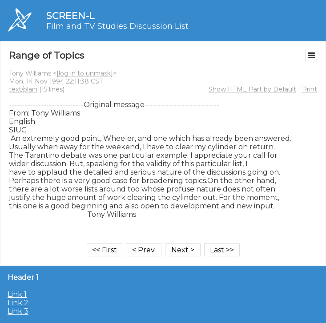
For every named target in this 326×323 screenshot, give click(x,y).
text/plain (23, 89)
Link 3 (18, 311)
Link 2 (18, 303)
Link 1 (17, 294)
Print (309, 89)
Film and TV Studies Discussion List (117, 26)
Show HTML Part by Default (252, 89)
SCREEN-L (70, 15)
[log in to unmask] (84, 73)
